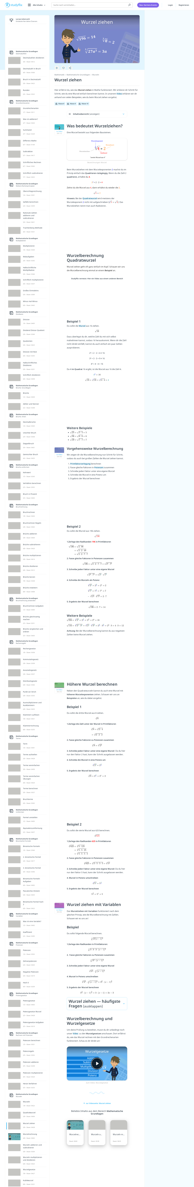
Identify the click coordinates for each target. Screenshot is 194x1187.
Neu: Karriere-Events (148, 5)
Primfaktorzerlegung (80, 463)
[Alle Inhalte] (37, 5)
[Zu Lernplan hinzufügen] (56, 68)
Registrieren (184, 5)
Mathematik (59, 75)
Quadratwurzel (90, 198)
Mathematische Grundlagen (78, 75)
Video (119, 93)
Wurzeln (95, 75)
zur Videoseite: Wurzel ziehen (97, 1103)
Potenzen (99, 467)
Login (169, 4)
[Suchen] (129, 5)
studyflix (16, 5)
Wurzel (82, 326)
